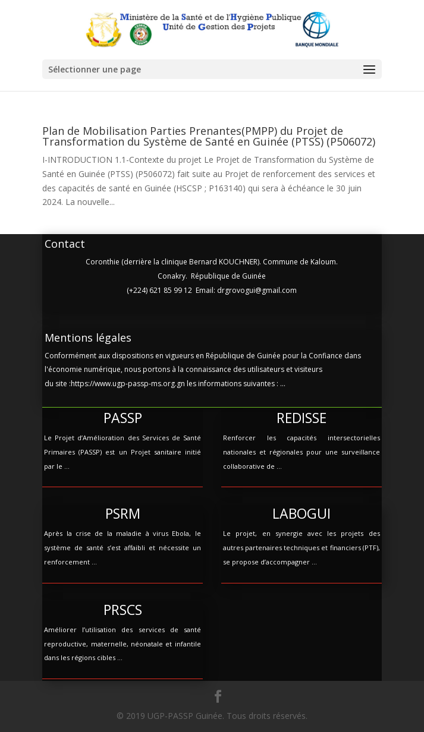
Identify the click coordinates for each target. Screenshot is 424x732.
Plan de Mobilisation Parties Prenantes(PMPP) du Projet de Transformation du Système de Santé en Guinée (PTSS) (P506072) (208, 136)
